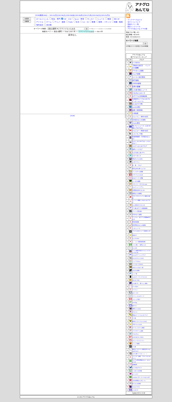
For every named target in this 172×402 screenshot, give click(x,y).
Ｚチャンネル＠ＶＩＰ (138, 296)
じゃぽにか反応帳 (137, 371)
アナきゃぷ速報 (138, 71)
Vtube (70, 22)
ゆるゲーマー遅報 (137, 178)
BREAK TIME (136, 280)
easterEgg (134, 302)
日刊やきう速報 (137, 214)
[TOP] (72, 116)
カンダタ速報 (136, 181)
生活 (77, 22)
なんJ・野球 (79, 19)
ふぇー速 (134, 273)
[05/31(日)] (54, 15)
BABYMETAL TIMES (138, 337)
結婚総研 (134, 364)
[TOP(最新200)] (41, 15)
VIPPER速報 (136, 83)
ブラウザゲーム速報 (137, 331)
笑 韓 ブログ (137, 165)
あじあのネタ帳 (137, 104)
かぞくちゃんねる (137, 175)
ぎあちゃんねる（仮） (138, 267)
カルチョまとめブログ (139, 146)
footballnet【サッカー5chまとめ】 (141, 377)
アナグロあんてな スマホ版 (137, 29)
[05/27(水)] (88, 15)
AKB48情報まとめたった (139, 380)
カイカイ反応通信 (138, 77)
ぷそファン (136, 162)
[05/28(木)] (80, 15)
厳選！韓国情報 (137, 110)
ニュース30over (136, 261)
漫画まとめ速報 (137, 193)
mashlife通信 (136, 107)
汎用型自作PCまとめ (138, 190)
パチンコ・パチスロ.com (139, 184)
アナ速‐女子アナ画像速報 (139, 208)
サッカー (90, 19)
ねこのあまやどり (137, 367)
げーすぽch (135, 286)
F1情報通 (135, 113)
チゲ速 (134, 318)
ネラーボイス (136, 156)
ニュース (100, 19)
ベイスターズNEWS (137, 264)
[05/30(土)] (62, 15)
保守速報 (135, 80)
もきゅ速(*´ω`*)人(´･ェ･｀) (139, 353)
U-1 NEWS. (136, 63)
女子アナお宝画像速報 (139, 96)
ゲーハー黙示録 (137, 211)
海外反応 (39, 25)
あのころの (135, 293)
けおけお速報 (135, 270)
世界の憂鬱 (136, 87)
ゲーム (49, 22)
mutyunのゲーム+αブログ (139, 255)
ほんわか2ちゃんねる (138, 258)
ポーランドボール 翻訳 (138, 327)
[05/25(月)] (106, 15)
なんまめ (134, 248)
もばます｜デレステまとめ (139, 277)
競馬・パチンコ (105, 22)
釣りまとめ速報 (136, 383)
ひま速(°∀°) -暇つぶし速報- (140, 283)
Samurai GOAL (136, 387)
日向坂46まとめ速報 (139, 120)
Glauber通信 (136, 123)
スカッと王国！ (136, 299)
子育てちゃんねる (137, 324)
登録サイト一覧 (133, 24)
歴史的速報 (135, 222)
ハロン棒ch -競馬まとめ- (139, 245)
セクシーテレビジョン (138, 340)
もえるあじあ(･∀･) (138, 152)
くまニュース (136, 228)
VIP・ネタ (67, 19)
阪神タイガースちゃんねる (139, 321)
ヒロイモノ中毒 (137, 134)
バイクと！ (135, 289)
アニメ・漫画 (60, 22)
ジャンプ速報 (135, 343)
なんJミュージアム (138, 187)
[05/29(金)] (71, 15)
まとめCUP (135, 390)
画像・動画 (118, 22)
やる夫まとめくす (138, 93)
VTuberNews (135, 334)
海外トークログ (137, 149)
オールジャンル (42, 19)
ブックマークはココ (135, 20)
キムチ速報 (136, 74)
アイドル (39, 22)
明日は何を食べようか (139, 168)
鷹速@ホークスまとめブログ (140, 315)
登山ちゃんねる (137, 159)
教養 (93, 22)
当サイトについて (134, 22)
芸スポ (116, 19)
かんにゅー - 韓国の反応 (140, 130)
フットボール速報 (137, 171)
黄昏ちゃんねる (136, 308)
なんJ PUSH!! (135, 238)
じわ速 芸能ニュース (139, 90)
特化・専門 (56, 19)
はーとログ (135, 374)
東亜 (109, 19)
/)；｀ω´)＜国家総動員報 (138, 241)
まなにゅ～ (135, 312)
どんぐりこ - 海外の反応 (140, 116)
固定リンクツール (134, 26)
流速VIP (134, 235)
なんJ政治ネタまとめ (138, 205)
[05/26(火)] (97, 15)
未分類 (49, 25)
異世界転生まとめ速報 (139, 225)
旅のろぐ (134, 305)
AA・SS (86, 22)
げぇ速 (134, 346)
